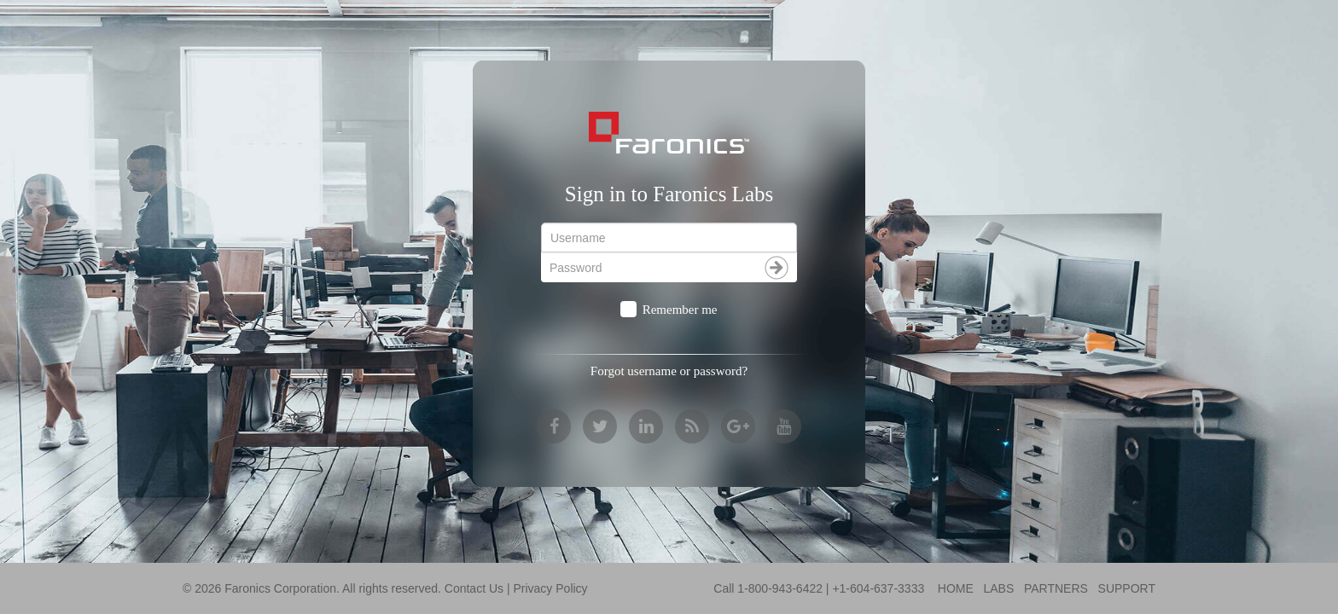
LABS (998, 588)
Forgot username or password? (669, 371)
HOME (956, 588)
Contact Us (474, 588)
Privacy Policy (550, 588)
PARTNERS (1056, 588)
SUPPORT (1126, 588)
